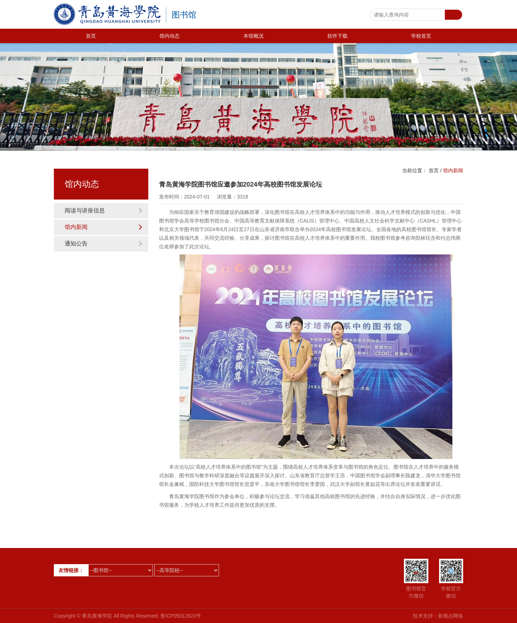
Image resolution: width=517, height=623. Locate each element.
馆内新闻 (104, 227)
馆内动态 (169, 36)
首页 (91, 36)
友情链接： (71, 570)
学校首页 (421, 36)
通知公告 (104, 243)
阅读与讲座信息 (104, 210)
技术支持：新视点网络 (438, 616)
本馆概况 (253, 36)
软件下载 (337, 36)
